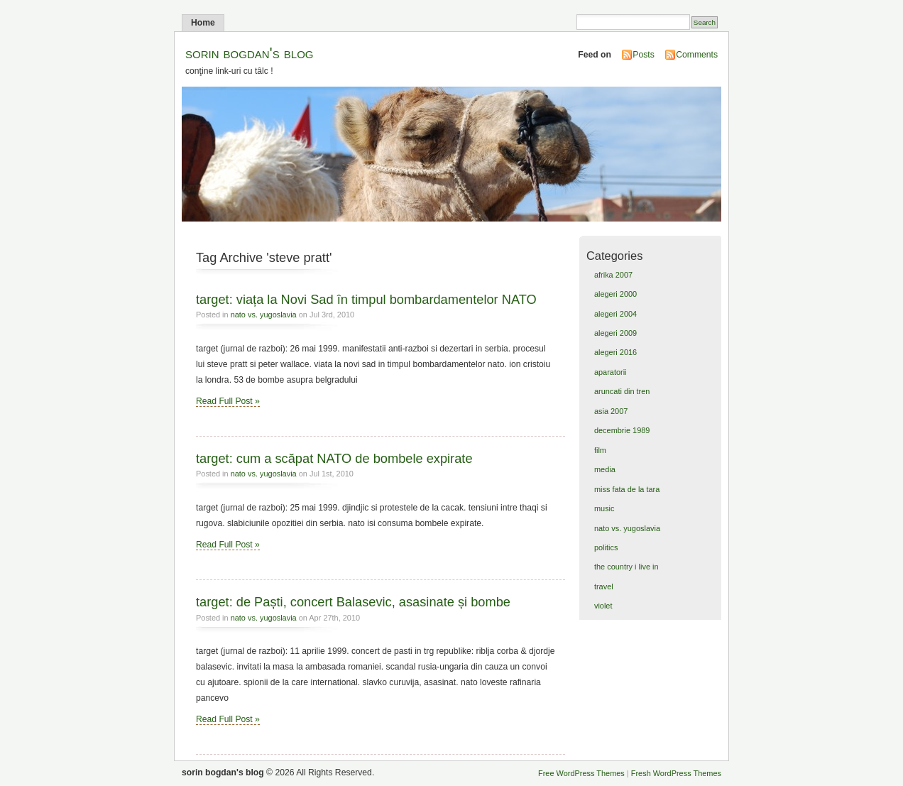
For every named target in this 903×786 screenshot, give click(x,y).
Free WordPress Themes (581, 773)
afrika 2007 (613, 275)
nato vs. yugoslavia (264, 314)
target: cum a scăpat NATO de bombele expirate (334, 458)
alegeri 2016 (615, 352)
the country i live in (626, 566)
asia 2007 (611, 411)
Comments (697, 55)
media (604, 469)
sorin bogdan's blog (249, 53)
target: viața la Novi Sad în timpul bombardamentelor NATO (366, 299)
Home (203, 23)
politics (606, 547)
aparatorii (610, 372)
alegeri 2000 (615, 294)
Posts (643, 55)
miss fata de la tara (627, 489)
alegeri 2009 (615, 333)
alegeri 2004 (615, 314)
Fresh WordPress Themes (676, 773)
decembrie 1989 (622, 430)
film (600, 450)
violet (603, 605)
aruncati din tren (622, 391)
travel (603, 586)
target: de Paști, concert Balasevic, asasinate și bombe (353, 601)
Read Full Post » (228, 401)
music (604, 508)
